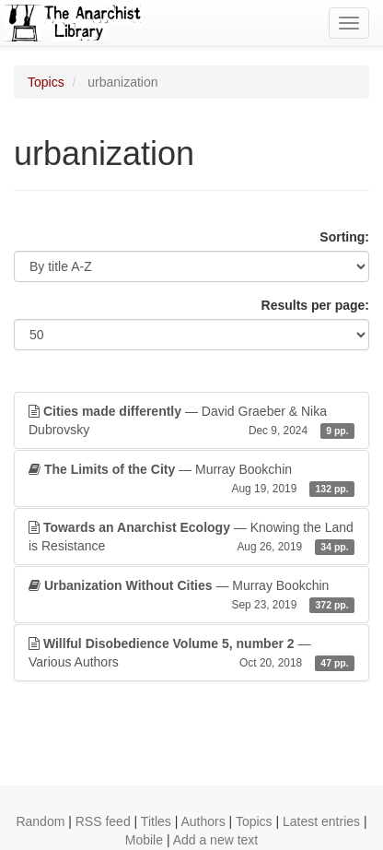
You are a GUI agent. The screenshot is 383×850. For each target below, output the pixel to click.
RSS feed (103, 821)
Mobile (144, 839)
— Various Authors (191, 653)
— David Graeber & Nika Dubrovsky (191, 421)
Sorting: (344, 237)
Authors (202, 821)
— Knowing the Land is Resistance (191, 537)
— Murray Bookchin (191, 479)
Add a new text (216, 839)
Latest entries (321, 821)
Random (40, 821)
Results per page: (315, 305)
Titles (156, 821)
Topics (46, 82)
